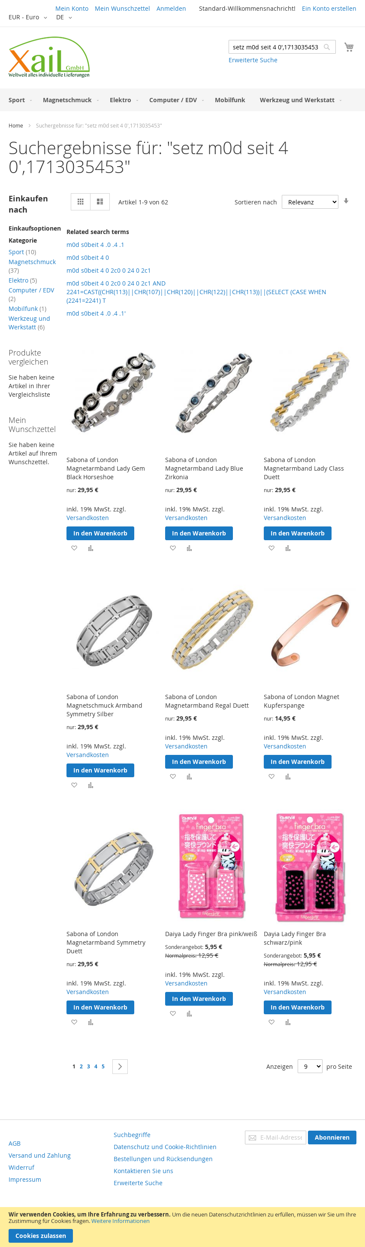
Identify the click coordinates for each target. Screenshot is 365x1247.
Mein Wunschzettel (122, 8)
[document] (182, 1227)
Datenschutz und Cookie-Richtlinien (165, 1147)
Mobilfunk (27, 308)
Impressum (25, 1179)
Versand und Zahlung (40, 1155)
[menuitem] (18, 99)
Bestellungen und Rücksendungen (163, 1159)
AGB (15, 1143)
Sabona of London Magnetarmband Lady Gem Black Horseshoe (105, 468)
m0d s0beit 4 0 (87, 257)
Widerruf (21, 1167)
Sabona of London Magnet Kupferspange (301, 701)
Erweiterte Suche (253, 60)
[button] (29, 17)
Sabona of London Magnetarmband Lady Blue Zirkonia (204, 468)
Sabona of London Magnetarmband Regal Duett (207, 701)
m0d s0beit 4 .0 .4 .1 (95, 244)
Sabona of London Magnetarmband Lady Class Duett (304, 468)
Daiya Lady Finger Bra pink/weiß (211, 934)
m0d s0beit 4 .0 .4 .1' (96, 313)
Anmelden (171, 8)
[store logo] (49, 57)
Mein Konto (71, 8)
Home (16, 125)
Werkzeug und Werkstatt (29, 322)
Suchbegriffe (132, 1135)
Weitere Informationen (120, 1221)
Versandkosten (87, 518)
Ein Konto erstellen (329, 8)
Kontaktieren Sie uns (143, 1171)
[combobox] (282, 47)
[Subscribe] (332, 1137)
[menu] (182, 99)
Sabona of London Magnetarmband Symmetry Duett (105, 942)
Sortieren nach (256, 202)
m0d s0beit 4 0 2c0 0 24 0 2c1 (108, 270)
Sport (22, 252)
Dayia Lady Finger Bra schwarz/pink (295, 938)
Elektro (23, 280)
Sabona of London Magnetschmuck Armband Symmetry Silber (104, 705)
